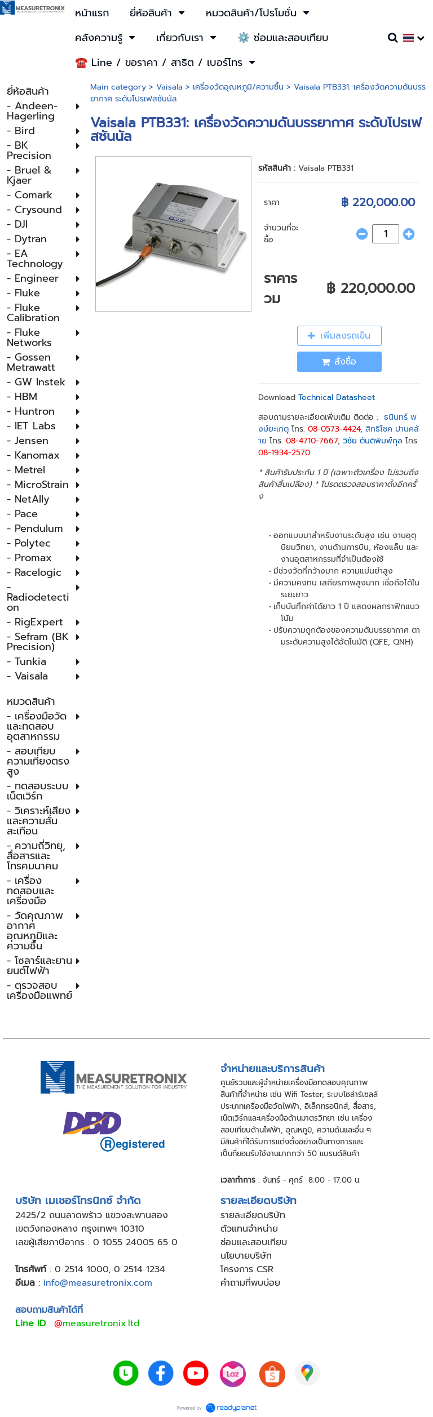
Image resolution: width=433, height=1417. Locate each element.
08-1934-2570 (284, 453)
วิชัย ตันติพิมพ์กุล (373, 441)
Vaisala (169, 87)
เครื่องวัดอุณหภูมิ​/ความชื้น (238, 87)
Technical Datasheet (336, 397)
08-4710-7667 (312, 441)
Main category (118, 87)
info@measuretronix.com (97, 1283)
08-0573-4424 (334, 429)
